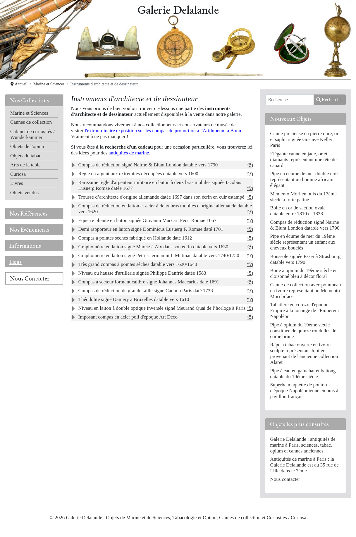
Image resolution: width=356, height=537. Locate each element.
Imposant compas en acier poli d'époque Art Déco (128, 317)
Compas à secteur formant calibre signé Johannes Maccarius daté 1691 (148, 282)
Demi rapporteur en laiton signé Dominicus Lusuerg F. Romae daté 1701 (150, 229)
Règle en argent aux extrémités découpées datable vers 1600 (138, 173)
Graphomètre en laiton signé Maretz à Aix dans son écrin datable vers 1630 (153, 246)
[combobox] (289, 99)
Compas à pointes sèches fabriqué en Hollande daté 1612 (135, 238)
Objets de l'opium (27, 146)
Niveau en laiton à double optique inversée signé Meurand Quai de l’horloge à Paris (162, 308)
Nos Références (28, 213)
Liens (15, 262)
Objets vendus (24, 192)
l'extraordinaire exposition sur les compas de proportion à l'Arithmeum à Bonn (163, 130)
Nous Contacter (29, 278)
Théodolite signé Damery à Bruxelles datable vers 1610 (133, 299)
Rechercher (329, 99)
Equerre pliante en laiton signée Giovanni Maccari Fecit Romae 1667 (147, 220)
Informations (25, 245)
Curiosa (18, 174)
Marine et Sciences (29, 113)
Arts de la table (25, 165)
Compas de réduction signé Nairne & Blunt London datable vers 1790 (148, 165)
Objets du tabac (25, 156)
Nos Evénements (29, 229)
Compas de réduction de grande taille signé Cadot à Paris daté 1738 (145, 290)
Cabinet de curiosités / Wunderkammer (32, 134)
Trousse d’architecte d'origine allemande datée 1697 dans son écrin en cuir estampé (161, 197)
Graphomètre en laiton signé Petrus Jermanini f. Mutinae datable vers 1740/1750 (158, 255)
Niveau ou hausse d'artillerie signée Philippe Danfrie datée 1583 (142, 273)
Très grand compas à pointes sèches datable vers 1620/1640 (137, 264)
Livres (16, 183)
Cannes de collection (31, 122)
